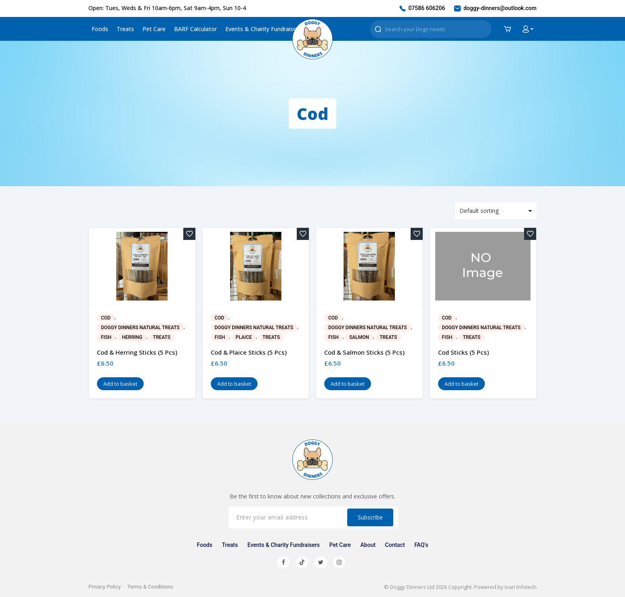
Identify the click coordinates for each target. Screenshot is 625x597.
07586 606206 (421, 8)
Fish (106, 337)
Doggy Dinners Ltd (412, 587)
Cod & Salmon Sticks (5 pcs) (364, 352)
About (368, 545)
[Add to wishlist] (189, 234)
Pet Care (154, 29)
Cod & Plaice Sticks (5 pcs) (249, 352)
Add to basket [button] (120, 383)
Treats (125, 29)
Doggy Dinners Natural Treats (140, 327)
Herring (132, 337)
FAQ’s (421, 545)
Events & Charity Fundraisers (263, 29)
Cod (106, 318)
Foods (100, 29)
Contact (395, 545)
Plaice (244, 337)
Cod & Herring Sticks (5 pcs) (137, 352)
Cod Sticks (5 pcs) (463, 352)
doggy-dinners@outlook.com (495, 8)
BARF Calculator (195, 29)
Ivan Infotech (521, 587)
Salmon (359, 337)
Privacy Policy (104, 587)
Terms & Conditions (150, 587)
